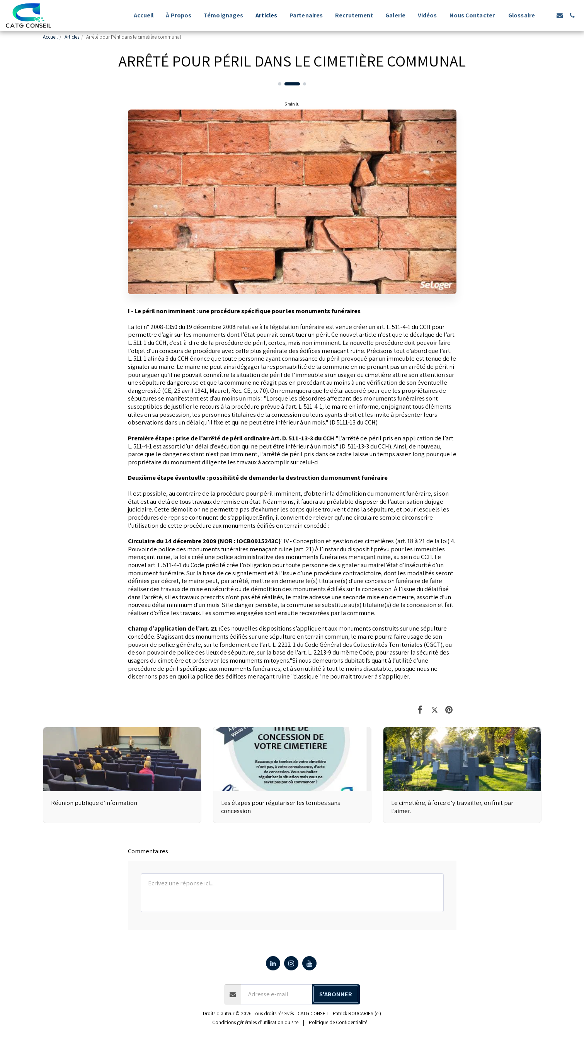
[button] (547, 15)
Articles (72, 37)
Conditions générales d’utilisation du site (255, 1022)
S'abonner (335, 994)
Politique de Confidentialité (338, 1022)
